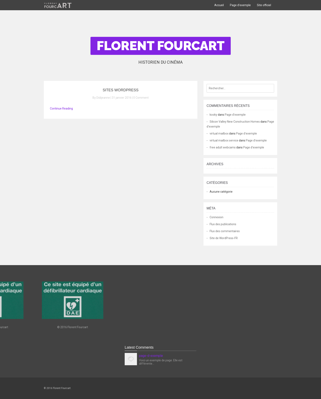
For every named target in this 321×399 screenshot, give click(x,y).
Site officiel (264, 5)
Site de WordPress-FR (224, 238)
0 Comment (141, 97)
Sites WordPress (120, 90)
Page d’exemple (240, 5)
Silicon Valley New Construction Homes (235, 121)
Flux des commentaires (225, 231)
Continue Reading (61, 108)
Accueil (219, 5)
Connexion (216, 217)
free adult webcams (223, 147)
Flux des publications (223, 224)
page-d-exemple (151, 356)
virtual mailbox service (224, 140)
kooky (213, 114)
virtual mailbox (219, 133)
